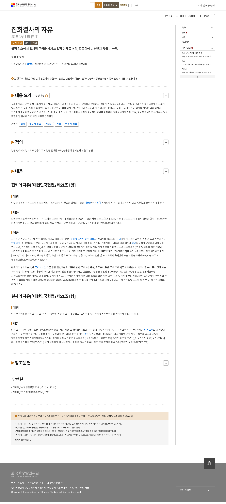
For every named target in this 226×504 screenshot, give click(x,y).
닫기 (165, 97)
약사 (86, 335)
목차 (184, 29)
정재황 (30, 65)
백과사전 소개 (17, 484)
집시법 (49, 126)
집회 (59, 126)
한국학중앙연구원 (24, 476)
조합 (151, 331)
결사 (23, 126)
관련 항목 (188, 49)
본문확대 (200, 18)
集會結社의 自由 (24, 38)
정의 (183, 34)
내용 (183, 39)
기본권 (88, 204)
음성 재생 (40, 97)
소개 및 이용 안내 (206, 6)
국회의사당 (40, 269)
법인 (146, 331)
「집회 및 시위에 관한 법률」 (82, 240)
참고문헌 (185, 43)
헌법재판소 (16, 244)
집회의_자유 (71, 126)
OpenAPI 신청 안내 (56, 484)
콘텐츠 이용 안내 (22, 442)
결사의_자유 (35, 126)
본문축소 (213, 18)
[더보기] (197, 78)
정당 (134, 244)
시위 (118, 240)
